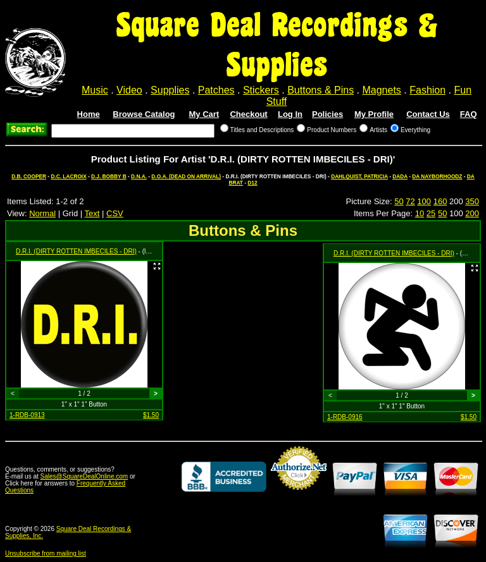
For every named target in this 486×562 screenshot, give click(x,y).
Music (95, 90)
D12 (252, 183)
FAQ (468, 114)
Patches (216, 90)
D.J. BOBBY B (109, 176)
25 (431, 213)
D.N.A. (139, 176)
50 (398, 201)
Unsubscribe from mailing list (45, 553)
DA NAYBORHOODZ (437, 176)
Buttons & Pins (320, 90)
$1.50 (151, 415)
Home (88, 114)
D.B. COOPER (28, 176)
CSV (114, 213)
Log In (290, 114)
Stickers (261, 90)
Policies (327, 114)
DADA (400, 176)
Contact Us (428, 114)
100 (424, 201)
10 (419, 213)
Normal (42, 213)
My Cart (204, 114)
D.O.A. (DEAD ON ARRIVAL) (186, 176)
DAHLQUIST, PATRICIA (359, 176)
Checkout (248, 114)
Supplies (170, 90)
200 (472, 213)
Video (129, 90)
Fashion (427, 90)
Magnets (381, 90)
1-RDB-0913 (27, 415)
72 (410, 201)
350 (472, 201)
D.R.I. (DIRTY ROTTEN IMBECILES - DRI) (76, 251)
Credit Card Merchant (298, 495)
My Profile (374, 114)
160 (440, 201)
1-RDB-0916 (345, 416)
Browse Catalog (144, 114)
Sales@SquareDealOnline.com (84, 476)
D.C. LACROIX (68, 176)
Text (92, 213)
